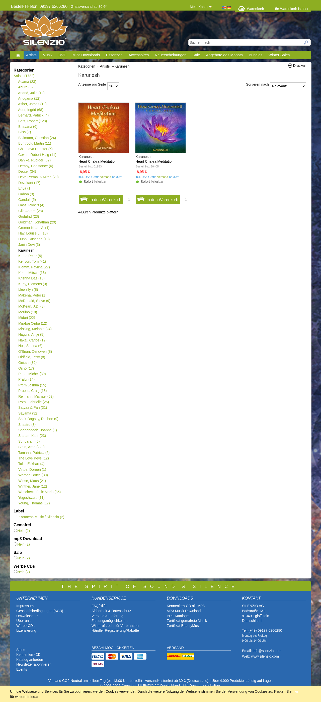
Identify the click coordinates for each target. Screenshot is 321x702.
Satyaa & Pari (32, 407)
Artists (31, 55)
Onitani (27, 363)
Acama (27, 82)
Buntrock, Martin (34, 143)
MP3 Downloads (86, 55)
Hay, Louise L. (33, 233)
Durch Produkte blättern (99, 212)
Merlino (27, 312)
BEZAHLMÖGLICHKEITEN (113, 648)
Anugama (29, 98)
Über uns (23, 621)
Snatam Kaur (32, 436)
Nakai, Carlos (32, 340)
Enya (25, 188)
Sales (20, 650)
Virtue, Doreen (32, 469)
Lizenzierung (26, 630)
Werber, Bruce (33, 475)
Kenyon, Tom (32, 261)
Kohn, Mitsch (32, 273)
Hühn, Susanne (34, 239)
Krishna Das (31, 278)
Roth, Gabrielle (33, 402)
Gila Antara (30, 211)
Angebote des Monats (224, 55)
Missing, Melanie (35, 329)
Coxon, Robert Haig (37, 155)
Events (21, 669)
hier (295, 691)
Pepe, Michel (32, 374)
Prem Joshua (32, 385)
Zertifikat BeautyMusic (184, 626)
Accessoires (138, 55)
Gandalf (27, 200)
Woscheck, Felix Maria (39, 492)
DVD (62, 55)
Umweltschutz (27, 616)
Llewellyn (28, 289)
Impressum (25, 606)
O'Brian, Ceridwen (35, 351)
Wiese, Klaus (32, 481)
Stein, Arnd (31, 447)
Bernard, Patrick (33, 115)
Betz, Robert (32, 121)
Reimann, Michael (36, 396)
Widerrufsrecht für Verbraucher (115, 626)
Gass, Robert (31, 205)
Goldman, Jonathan (37, 222)
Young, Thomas (34, 503)
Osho (26, 368)
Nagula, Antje (31, 334)
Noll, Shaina (30, 346)
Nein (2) (22, 531)
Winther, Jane (32, 486)
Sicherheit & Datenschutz (111, 611)
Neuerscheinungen (171, 55)
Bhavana (27, 127)
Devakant (29, 183)
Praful (26, 379)
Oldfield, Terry (31, 357)
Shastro (27, 425)
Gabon (26, 194)
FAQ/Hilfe (99, 606)
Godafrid (28, 216)
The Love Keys (33, 458)
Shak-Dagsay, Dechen (38, 419)
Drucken (299, 66)
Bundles (255, 55)
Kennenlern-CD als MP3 (186, 606)
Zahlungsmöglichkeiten (109, 621)
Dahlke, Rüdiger (34, 160)
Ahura (25, 87)
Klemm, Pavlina (34, 267)
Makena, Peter (32, 295)
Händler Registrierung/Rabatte (115, 630)
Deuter (27, 171)
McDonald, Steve (34, 301)
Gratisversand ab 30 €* (89, 7)
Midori (26, 318)
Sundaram (29, 441)
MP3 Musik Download (184, 611)
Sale (196, 55)
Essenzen (114, 55)
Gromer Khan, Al (33, 228)
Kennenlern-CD (28, 655)
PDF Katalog (177, 616)
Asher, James (32, 104)
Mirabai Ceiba (32, 323)
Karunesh (26, 250)
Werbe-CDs (25, 626)
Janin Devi (29, 245)
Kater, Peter (30, 256)
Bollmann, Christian (37, 138)
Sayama (28, 413)
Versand (105, 177)
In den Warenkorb (100, 198)
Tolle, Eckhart (31, 464)
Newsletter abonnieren (33, 664)
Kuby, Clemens (32, 284)
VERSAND (175, 648)
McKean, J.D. (31, 306)
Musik (47, 55)
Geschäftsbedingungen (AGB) (39, 611)
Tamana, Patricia (34, 453)
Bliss (24, 132)
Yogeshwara (31, 498)
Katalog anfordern (30, 660)
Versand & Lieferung (107, 616)
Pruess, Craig (32, 391)
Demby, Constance (35, 166)
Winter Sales (279, 55)
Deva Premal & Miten (38, 177)
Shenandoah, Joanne (37, 430)
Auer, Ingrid (30, 110)
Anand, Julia (31, 93)
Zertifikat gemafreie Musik (187, 621)
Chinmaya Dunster (35, 149)
